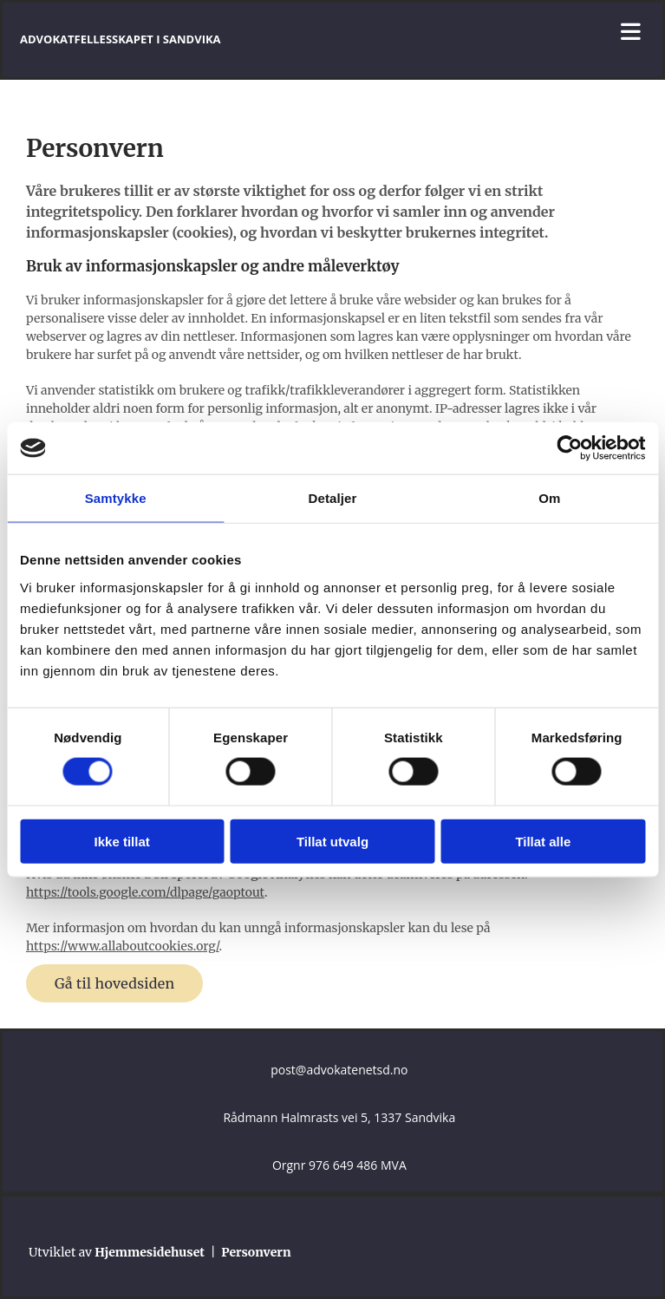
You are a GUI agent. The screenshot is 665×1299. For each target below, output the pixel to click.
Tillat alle (542, 840)
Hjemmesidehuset (150, 1252)
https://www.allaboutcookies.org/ (122, 946)
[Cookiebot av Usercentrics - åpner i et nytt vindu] (569, 448)
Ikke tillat (122, 840)
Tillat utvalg (332, 840)
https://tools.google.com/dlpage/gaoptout (145, 892)
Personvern (255, 1252)
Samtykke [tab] (116, 498)
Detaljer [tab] (333, 498)
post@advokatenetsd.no (339, 1069)
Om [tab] (549, 498)
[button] (114, 983)
